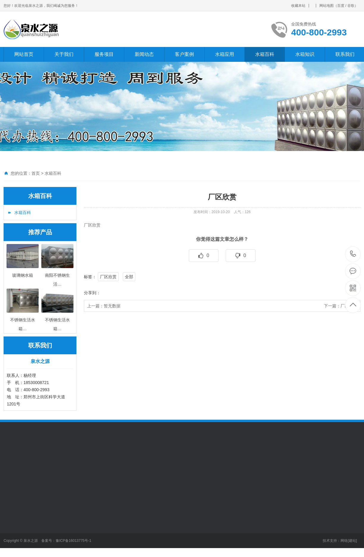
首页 (36, 173)
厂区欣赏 (108, 276)
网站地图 (326, 6)
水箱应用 (224, 54)
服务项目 (104, 54)
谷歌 (350, 6)
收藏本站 (298, 6)
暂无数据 (112, 305)
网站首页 (23, 54)
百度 (340, 6)
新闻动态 (144, 54)
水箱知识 (304, 54)
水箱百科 (264, 54)
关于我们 (63, 54)
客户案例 (184, 54)
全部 (129, 276)
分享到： (92, 292)
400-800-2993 (353, 254)
